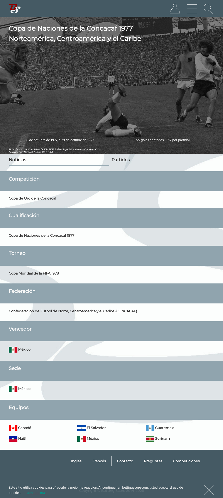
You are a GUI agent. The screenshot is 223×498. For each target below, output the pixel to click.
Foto (11, 152)
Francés (99, 461)
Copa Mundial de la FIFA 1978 (34, 273)
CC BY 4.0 (47, 152)
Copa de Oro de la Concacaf (32, 198)
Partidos (121, 159)
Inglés (76, 461)
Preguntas (153, 461)
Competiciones (186, 461)
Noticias (17, 159)
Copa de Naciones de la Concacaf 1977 (41, 235)
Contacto (125, 461)
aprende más (36, 492)
